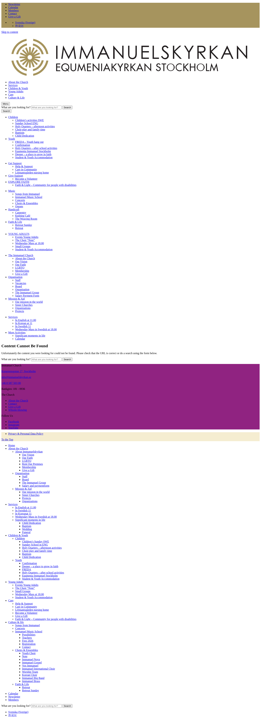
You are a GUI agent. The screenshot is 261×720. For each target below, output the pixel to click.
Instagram (13, 424)
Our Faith (20, 264)
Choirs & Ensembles (26, 203)
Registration (28, 643)
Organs (19, 206)
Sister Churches (24, 304)
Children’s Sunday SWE (35, 541)
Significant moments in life (30, 335)
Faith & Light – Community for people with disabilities (45, 185)
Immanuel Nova (31, 659)
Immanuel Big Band (33, 678)
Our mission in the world (29, 301)
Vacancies (20, 283)
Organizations (22, 308)
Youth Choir (29, 653)
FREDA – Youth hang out (29, 141)
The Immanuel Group (27, 292)
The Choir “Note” (25, 240)
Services (13, 85)
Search (67, 107)
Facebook (13, 421)
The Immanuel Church (20, 255)
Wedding (27, 529)
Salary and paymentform (35, 485)
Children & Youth (18, 88)
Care (10, 94)
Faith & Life (15, 221)
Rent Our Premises (32, 464)
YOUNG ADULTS (18, 233)
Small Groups (22, 246)
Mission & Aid (16, 298)
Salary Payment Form (27, 295)
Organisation (15, 277)
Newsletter (14, 4)
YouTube (13, 427)
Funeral (26, 532)
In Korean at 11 (23, 323)
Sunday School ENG (26, 123)
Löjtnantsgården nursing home (32, 172)
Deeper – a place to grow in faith (33, 154)
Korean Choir (29, 674)
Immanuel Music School (28, 197)
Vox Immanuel (30, 665)
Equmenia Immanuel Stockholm (33, 151)
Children (13, 117)
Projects (19, 311)
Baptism (19, 132)
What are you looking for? (16, 107)
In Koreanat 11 (23, 513)
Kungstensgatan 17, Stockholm (18, 371)
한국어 (19, 25)
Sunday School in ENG (35, 544)
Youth (11, 138)
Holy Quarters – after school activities (36, 148)
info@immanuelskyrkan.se (16, 377)
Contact (12, 13)
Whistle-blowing (17, 409)
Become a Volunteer (26, 178)
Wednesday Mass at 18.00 (29, 243)
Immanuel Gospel (32, 662)
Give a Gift (14, 16)
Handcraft (13, 209)
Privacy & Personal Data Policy (25, 433)
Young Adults (15, 91)
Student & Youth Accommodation (34, 157)
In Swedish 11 (23, 326)
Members (13, 10)
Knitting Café (22, 215)
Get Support (15, 163)
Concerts (20, 200)
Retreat (19, 228)
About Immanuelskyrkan (29, 451)
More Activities (16, 332)
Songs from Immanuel (27, 193)
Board (18, 286)
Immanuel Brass (31, 681)
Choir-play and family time (30, 129)
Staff (18, 280)
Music (11, 190)
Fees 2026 (27, 640)
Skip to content (9, 32)
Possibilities (28, 634)
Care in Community (26, 169)
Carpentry (20, 212)
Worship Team (30, 671)
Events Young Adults (26, 237)
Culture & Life (16, 97)
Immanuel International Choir (38, 668)
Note (24, 656)
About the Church (18, 82)
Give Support (15, 175)
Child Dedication (24, 135)
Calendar (13, 7)
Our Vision (21, 261)
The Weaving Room (26, 218)
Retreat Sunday (23, 225)
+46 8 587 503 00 (11, 383)
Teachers (27, 637)
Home (11, 445)
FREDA (26, 569)
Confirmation (22, 145)
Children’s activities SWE (29, 120)
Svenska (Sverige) (25, 22)
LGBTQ (19, 267)
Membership (22, 270)
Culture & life (16, 622)
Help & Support (24, 166)
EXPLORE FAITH (18, 181)
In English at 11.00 (25, 320)
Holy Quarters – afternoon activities (35, 126)
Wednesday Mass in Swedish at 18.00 (36, 329)
